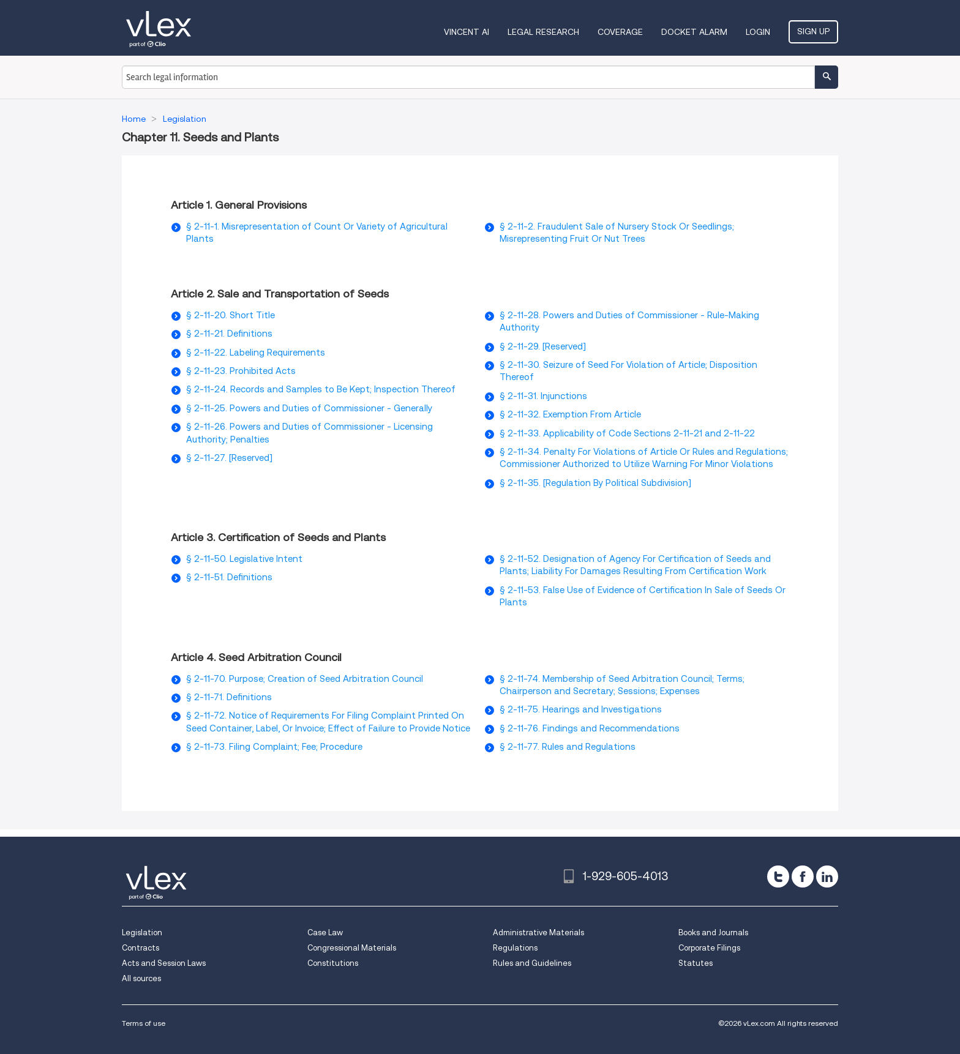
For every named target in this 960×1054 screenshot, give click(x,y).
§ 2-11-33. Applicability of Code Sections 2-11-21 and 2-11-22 (627, 433)
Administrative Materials (538, 932)
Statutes (695, 963)
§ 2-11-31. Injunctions (543, 396)
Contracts (140, 947)
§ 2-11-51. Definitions (229, 577)
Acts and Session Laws (164, 963)
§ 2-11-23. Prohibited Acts (241, 371)
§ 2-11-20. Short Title (230, 315)
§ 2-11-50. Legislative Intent (244, 559)
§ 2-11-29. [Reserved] (543, 346)
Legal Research (543, 32)
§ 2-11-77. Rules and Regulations (568, 747)
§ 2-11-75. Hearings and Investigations (581, 709)
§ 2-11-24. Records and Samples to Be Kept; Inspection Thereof (321, 389)
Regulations (515, 947)
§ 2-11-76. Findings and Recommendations (590, 728)
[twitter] (778, 876)
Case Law (325, 932)
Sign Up (813, 31)
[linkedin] (827, 876)
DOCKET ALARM (694, 32)
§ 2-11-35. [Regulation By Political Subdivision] (595, 483)
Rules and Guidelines (532, 963)
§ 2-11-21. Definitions (229, 333)
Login (758, 32)
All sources (141, 978)
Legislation (142, 932)
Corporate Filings (709, 947)
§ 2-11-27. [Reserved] (229, 458)
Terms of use (143, 1023)
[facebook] (803, 876)
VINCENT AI (466, 32)
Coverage (620, 32)
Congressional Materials (351, 947)
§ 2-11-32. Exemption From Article (570, 414)
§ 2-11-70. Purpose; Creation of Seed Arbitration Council (304, 679)
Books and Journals (713, 932)
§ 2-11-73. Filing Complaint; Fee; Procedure (274, 747)
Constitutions (332, 963)
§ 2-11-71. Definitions (229, 697)
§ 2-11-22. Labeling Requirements (255, 352)
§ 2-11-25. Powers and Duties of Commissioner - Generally (309, 408)
